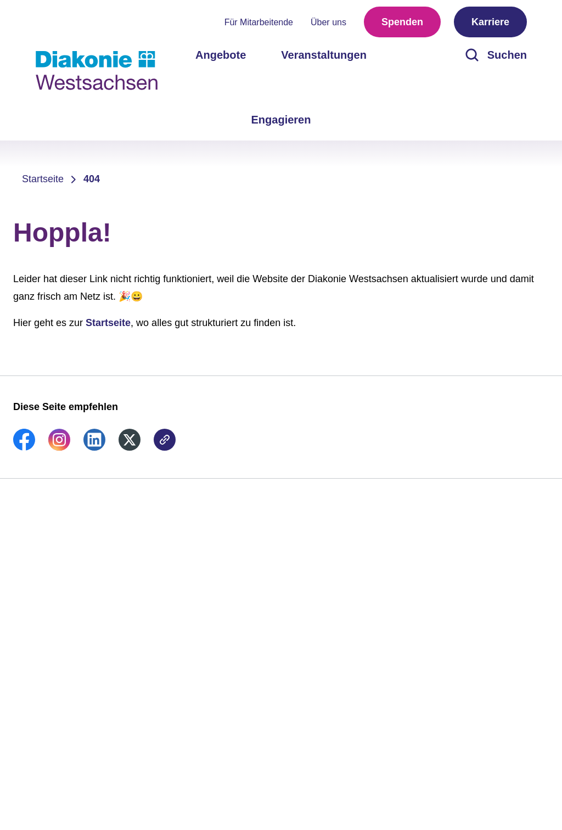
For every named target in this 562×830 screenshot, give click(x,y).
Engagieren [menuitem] (281, 120)
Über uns (328, 22)
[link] (24, 447)
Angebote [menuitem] (220, 55)
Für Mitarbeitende (258, 22)
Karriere (490, 21)
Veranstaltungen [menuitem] (324, 55)
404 (91, 178)
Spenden (402, 21)
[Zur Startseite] (96, 70)
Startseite (43, 178)
